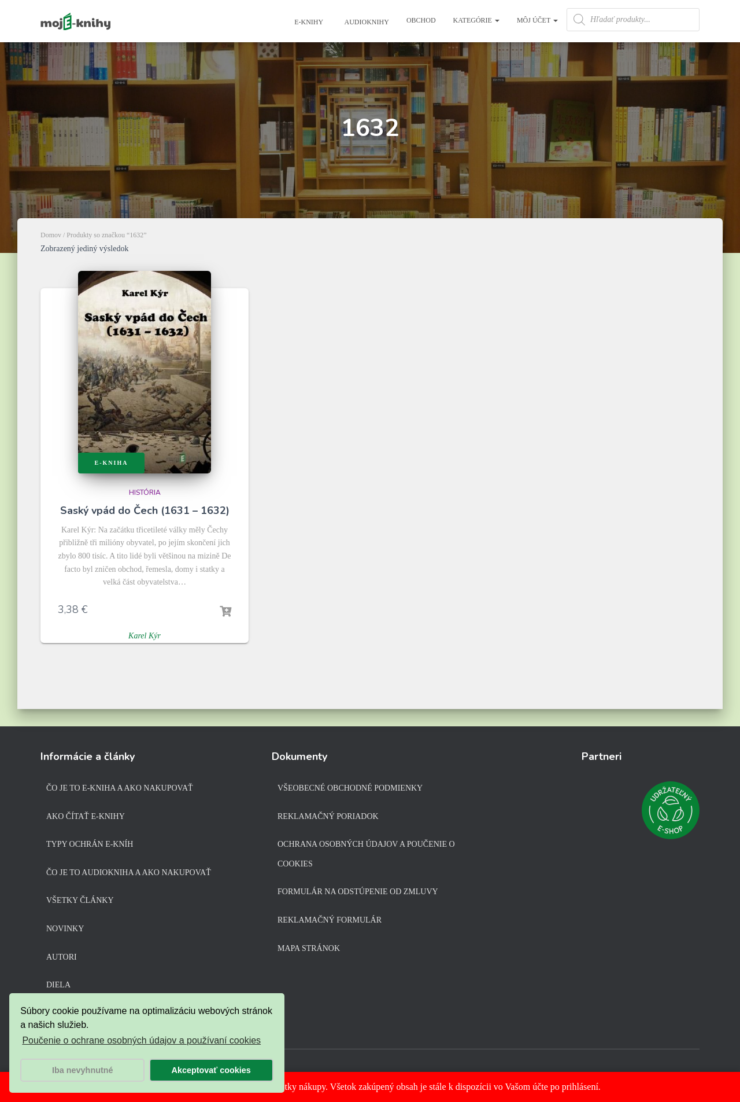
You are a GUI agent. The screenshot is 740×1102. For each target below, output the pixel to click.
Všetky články (80, 900)
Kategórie (476, 20)
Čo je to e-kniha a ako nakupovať (119, 788)
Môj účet (537, 20)
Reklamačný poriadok (328, 816)
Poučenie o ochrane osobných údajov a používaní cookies (141, 1040)
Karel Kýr (144, 635)
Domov (50, 235)
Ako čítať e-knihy (85, 816)
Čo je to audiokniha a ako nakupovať (128, 872)
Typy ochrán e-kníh (89, 844)
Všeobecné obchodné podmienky (350, 788)
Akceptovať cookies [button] (211, 1070)
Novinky (65, 928)
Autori (61, 957)
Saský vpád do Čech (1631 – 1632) (145, 510)
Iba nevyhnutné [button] (82, 1070)
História (145, 492)
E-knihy (308, 22)
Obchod (421, 20)
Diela (58, 984)
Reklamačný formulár (330, 920)
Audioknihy (366, 22)
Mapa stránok (309, 948)
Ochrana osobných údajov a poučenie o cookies (366, 854)
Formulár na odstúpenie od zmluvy (358, 891)
